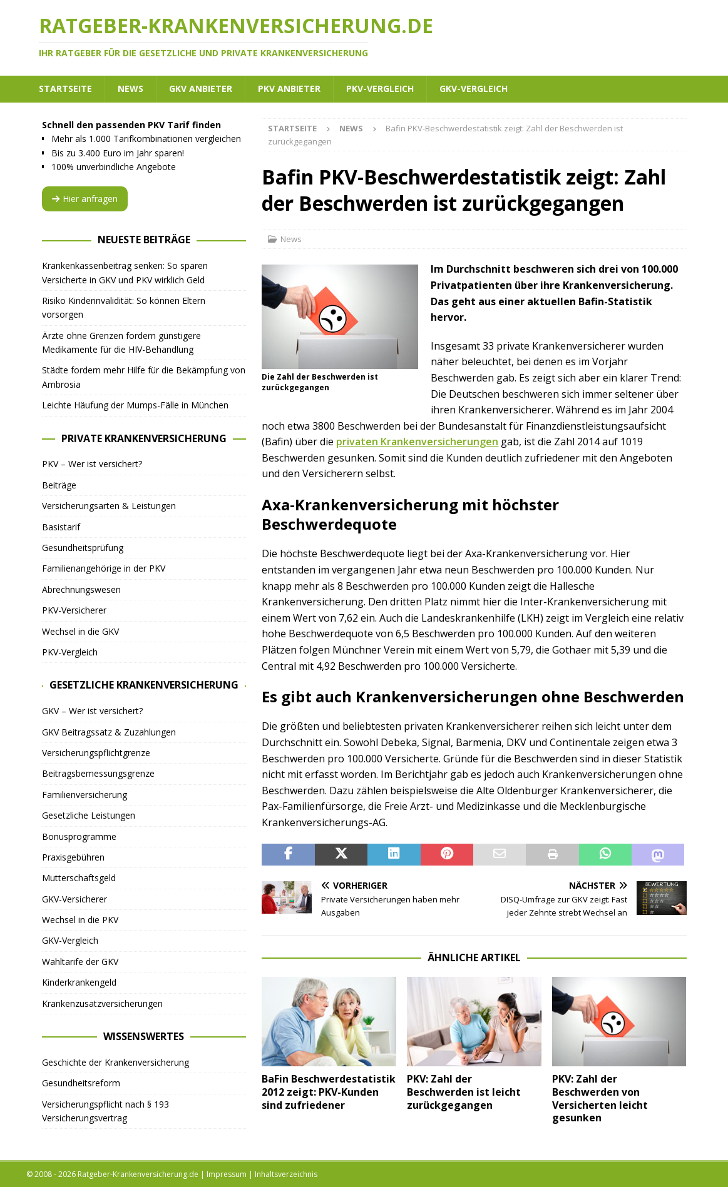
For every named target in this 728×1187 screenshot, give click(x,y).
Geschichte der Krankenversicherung (115, 1062)
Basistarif (61, 527)
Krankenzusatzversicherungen (102, 1003)
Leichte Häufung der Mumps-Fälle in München (135, 405)
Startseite (65, 88)
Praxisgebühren (73, 857)
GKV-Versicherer (74, 899)
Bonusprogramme (79, 836)
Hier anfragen (85, 199)
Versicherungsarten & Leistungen (109, 506)
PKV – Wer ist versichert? (92, 464)
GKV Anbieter (200, 88)
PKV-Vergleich (380, 88)
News (130, 88)
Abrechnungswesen (81, 589)
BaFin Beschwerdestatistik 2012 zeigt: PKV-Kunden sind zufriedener (329, 1092)
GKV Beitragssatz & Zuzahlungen (109, 732)
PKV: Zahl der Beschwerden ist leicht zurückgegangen (464, 1092)
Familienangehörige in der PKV (103, 568)
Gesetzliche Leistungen (88, 815)
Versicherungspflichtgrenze (96, 753)
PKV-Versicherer (74, 610)
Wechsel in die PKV (80, 920)
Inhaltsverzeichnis (286, 1174)
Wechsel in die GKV (80, 631)
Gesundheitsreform (81, 1083)
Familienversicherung (84, 795)
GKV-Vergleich (473, 88)
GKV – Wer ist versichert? (92, 711)
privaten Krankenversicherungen (417, 441)
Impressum (227, 1174)
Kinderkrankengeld (79, 982)
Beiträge (59, 485)
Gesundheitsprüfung (82, 547)
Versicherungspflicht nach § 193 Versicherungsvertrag (105, 1111)
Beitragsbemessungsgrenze (98, 773)
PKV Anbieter (289, 88)
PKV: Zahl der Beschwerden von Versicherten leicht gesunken (600, 1098)
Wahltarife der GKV (80, 961)
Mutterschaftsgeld (79, 878)
